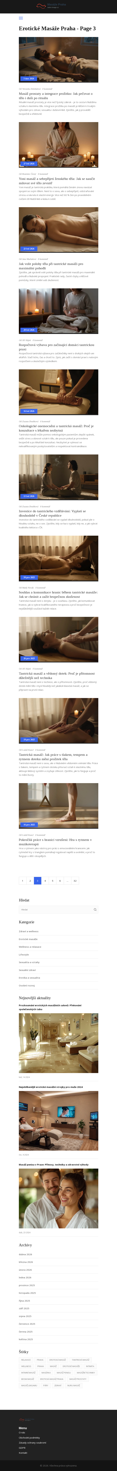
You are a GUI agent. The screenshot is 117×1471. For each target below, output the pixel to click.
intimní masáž (28, 1372)
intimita (90, 1366)
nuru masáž (73, 1385)
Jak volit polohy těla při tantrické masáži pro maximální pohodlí (51, 266)
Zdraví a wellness (28, 931)
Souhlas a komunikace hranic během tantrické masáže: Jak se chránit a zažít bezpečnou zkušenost (58, 594)
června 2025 (26, 1331)
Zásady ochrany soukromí (32, 1442)
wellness (26, 1366)
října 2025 (24, 1300)
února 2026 (25, 1269)
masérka (46, 1372)
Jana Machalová (29, 259)
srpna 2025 (25, 1316)
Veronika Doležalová (31, 89)
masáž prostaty (77, 1379)
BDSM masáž (27, 1379)
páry (45, 1385)
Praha (40, 1359)
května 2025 (26, 1339)
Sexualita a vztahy (29, 962)
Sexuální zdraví (27, 970)
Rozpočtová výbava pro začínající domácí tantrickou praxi (56, 347)
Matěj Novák (27, 588)
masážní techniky (86, 1372)
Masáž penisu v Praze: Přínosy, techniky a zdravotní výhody (53, 1164)
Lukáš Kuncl (27, 750)
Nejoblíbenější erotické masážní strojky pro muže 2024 (51, 1086)
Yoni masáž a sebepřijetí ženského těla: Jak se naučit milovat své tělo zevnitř (57, 181)
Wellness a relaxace (30, 946)
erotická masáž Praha (51, 1379)
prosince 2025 (27, 1285)
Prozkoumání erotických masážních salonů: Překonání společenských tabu (50, 1007)
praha (40, 1366)
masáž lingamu (29, 1385)
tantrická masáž (80, 1359)
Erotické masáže (28, 939)
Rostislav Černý (29, 174)
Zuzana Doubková (30, 421)
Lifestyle (24, 954)
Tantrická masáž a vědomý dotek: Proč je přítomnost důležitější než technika (57, 675)
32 (75, 880)
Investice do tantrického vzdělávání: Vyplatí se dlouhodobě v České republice (52, 513)
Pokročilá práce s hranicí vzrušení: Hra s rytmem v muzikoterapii (55, 842)
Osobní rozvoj (27, 985)
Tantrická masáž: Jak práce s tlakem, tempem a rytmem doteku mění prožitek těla (53, 757)
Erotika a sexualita (29, 977)
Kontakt (23, 1452)
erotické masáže (71, 1366)
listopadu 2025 (27, 1292)
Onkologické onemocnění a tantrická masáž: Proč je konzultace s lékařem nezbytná (56, 428)
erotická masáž (58, 1359)
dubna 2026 (25, 1254)
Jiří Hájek (26, 340)
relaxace (26, 1359)
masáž (53, 1366)
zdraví (57, 1385)
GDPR (22, 1447)
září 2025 (24, 1308)
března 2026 (26, 1262)
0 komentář (47, 89)
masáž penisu (64, 1372)
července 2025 (27, 1323)
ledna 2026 (25, 1277)
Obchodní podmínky (29, 1437)
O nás (22, 1432)
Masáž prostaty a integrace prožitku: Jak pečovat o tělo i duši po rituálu (56, 96)
